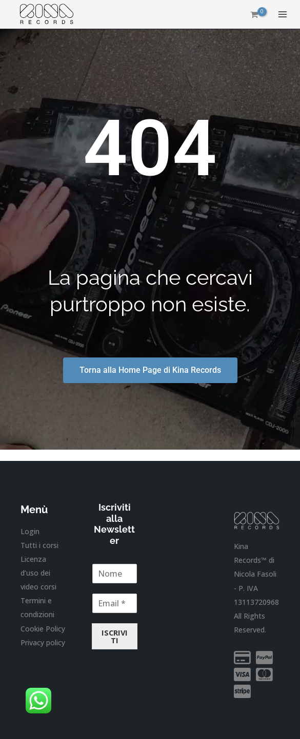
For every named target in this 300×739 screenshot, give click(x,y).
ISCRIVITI (115, 636)
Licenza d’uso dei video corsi (38, 573)
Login (30, 531)
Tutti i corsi (39, 545)
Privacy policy (43, 642)
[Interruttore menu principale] (282, 14)
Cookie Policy (43, 629)
